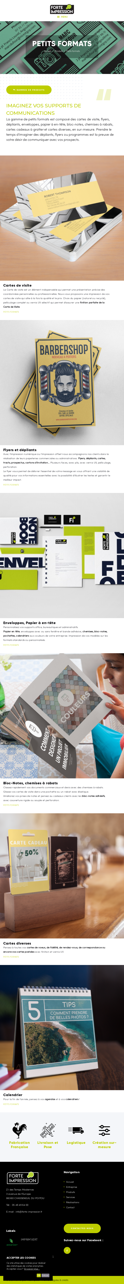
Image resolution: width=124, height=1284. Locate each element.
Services (71, 1197)
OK (36, 1275)
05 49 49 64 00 (20, 1204)
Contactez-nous (82, 1228)
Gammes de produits (29, 89)
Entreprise (72, 1186)
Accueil (47, 51)
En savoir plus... (32, 1269)
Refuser (44, 1275)
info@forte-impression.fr (30, 1211)
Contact (71, 1207)
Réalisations (73, 1202)
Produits (59, 51)
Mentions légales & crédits (57, 1280)
